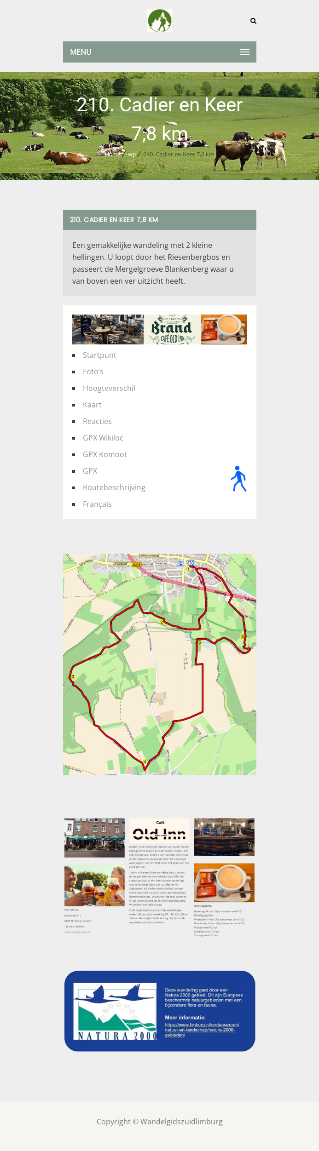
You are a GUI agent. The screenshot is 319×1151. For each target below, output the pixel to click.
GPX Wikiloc (103, 438)
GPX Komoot (105, 454)
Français (97, 504)
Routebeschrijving (114, 487)
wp (132, 154)
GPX (90, 471)
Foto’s (93, 371)
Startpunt (99, 355)
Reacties (97, 421)
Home (113, 154)
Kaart (92, 405)
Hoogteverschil (109, 388)
